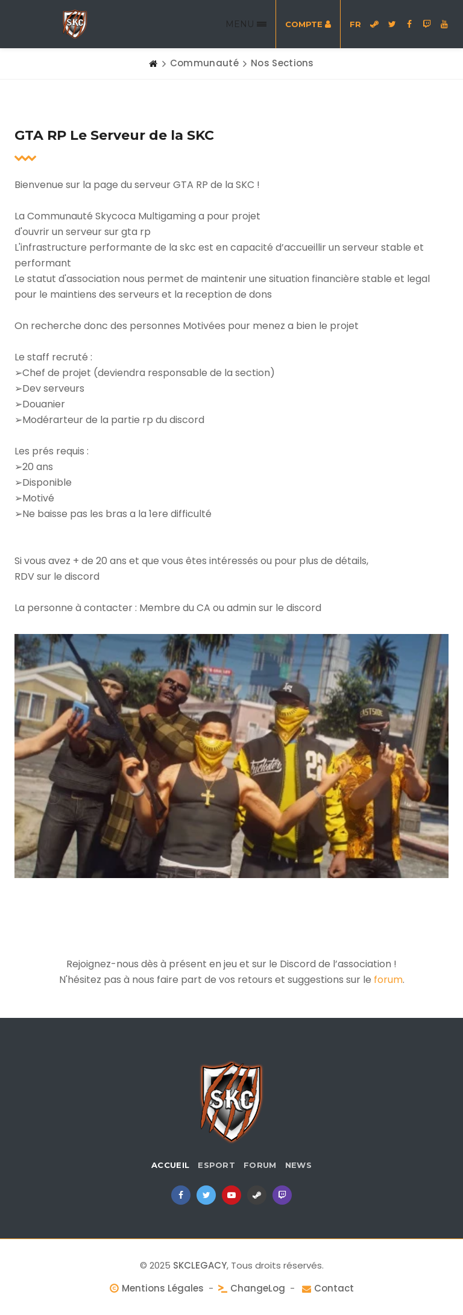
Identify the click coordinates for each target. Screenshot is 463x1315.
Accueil (170, 1165)
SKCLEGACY (200, 1265)
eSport (216, 1165)
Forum (260, 1165)
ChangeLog (257, 1288)
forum (388, 980)
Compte (308, 24)
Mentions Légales (163, 1288)
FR (355, 24)
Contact (334, 1288)
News (298, 1165)
